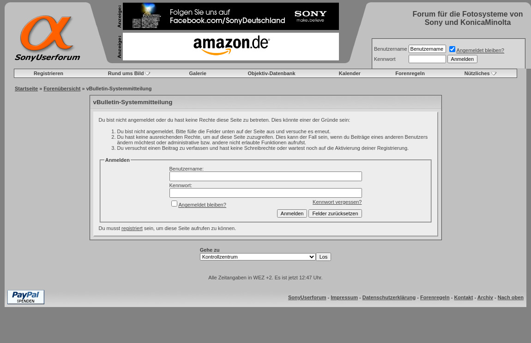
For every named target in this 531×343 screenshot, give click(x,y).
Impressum (344, 297)
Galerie (197, 73)
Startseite (26, 88)
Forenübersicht (61, 88)
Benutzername (390, 49)
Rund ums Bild (126, 73)
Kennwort (384, 59)
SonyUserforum (307, 297)
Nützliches (477, 73)
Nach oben (511, 297)
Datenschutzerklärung (389, 297)
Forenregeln (410, 73)
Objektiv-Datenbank (271, 73)
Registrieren (48, 73)
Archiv (485, 297)
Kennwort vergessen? (337, 202)
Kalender (350, 73)
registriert (132, 228)
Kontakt (463, 297)
